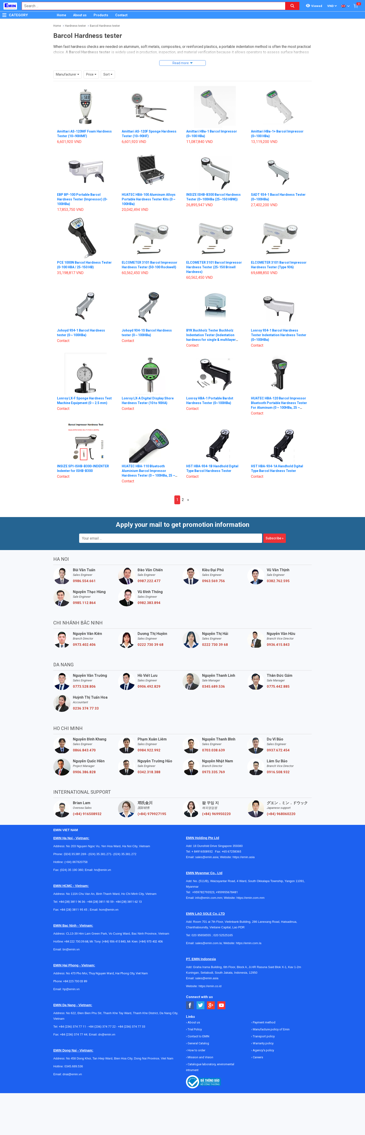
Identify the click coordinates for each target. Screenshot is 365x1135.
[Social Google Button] (211, 997)
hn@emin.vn (102, 861)
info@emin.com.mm (208, 889)
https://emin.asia (244, 848)
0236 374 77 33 (86, 700)
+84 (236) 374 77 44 (73, 1026)
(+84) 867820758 (76, 853)
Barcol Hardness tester (105, 25)
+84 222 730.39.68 (76, 933)
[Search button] (292, 6)
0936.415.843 (278, 636)
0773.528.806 (84, 678)
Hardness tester (75, 25)
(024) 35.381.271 (100, 845)
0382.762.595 (278, 572)
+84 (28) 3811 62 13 (129, 893)
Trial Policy (194, 1020)
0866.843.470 (84, 742)
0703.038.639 (213, 742)
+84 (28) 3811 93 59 (100, 893)
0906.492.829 (149, 678)
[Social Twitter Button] (200, 997)
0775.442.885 (278, 678)
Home (61, 15)
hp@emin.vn (71, 980)
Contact (121, 15)
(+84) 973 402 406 (151, 933)
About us (80, 15)
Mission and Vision (200, 1048)
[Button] (4, 15)
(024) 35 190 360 (71, 861)
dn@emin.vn (106, 1026)
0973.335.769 (213, 763)
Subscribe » (275, 529)
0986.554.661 (84, 572)
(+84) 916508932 (87, 805)
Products (101, 15)
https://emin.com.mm (251, 889)
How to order (196, 1041)
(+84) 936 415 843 (114, 933)
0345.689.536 (213, 678)
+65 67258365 (231, 843)
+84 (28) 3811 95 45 (73, 901)
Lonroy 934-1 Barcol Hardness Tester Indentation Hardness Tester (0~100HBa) (278, 326)
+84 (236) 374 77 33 (131, 1018)
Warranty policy (263, 1034)
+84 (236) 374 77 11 (72, 1018)
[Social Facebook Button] (190, 997)
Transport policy (263, 1027)
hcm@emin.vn (108, 901)
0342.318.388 (149, 763)
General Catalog (198, 1034)
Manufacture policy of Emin (271, 1020)
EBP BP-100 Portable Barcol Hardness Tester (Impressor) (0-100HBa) (82, 190)
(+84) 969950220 (216, 805)
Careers (257, 1048)
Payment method (263, 1014)
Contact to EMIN (198, 1027)
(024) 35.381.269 (75, 845)
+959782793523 (203, 883)
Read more (180, 63)
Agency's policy (263, 1041)
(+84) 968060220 (281, 805)
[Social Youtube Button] (221, 997)
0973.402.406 (84, 636)
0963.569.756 (213, 572)
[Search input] (151, 6)
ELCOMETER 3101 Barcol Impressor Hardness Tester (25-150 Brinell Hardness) (214, 258)
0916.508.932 (278, 763)
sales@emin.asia (206, 848)
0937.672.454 (278, 742)
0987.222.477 (149, 572)
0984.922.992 (149, 742)
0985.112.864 (84, 594)
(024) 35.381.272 (124, 845)
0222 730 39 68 (150, 636)
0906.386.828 (84, 763)
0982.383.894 (149, 594)
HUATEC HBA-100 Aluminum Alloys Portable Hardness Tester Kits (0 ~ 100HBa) (149, 190)
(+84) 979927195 (152, 805)
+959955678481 (227, 883)
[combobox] (151, 6)
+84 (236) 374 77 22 (102, 1018)
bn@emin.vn (71, 941)
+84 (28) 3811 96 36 (72, 893)
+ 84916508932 (203, 843)
